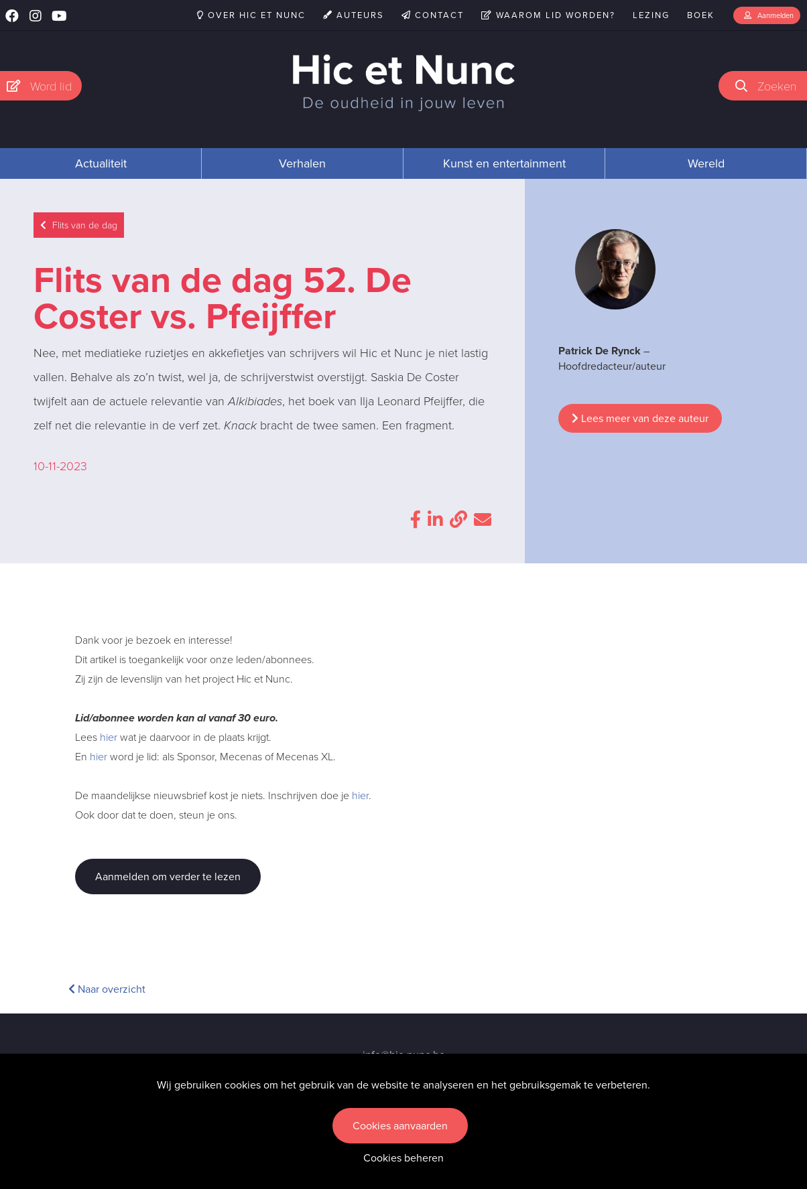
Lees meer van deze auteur (640, 418)
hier (108, 737)
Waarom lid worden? (548, 15)
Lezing (651, 15)
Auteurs (353, 15)
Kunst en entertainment (504, 163)
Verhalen (302, 163)
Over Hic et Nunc (251, 15)
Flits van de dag (78, 225)
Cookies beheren (403, 1158)
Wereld (706, 163)
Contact (432, 15)
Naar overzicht (106, 989)
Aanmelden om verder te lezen (168, 876)
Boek (701, 15)
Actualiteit (101, 163)
